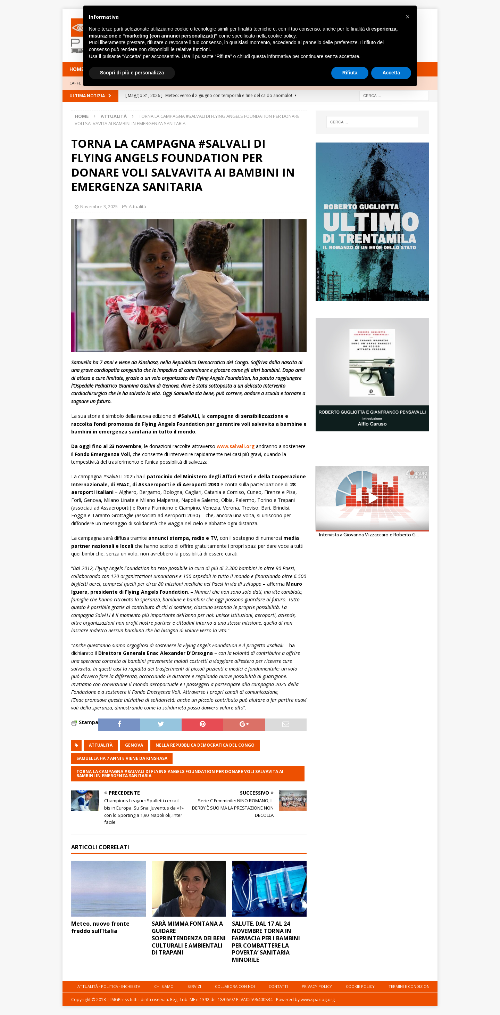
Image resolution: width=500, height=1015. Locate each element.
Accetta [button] (391, 72)
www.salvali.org (236, 446)
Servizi (194, 986)
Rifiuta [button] (350, 72)
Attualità (137, 206)
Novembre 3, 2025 (99, 206)
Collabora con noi (235, 986)
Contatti (278, 986)
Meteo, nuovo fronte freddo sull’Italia (100, 927)
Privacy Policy (317, 986)
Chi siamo (164, 986)
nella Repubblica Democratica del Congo (205, 745)
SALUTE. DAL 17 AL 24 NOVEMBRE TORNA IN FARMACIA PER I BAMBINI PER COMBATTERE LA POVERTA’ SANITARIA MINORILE (266, 942)
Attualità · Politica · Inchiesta (108, 986)
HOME (76, 69)
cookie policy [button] (281, 36)
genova (134, 745)
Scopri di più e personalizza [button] (132, 72)
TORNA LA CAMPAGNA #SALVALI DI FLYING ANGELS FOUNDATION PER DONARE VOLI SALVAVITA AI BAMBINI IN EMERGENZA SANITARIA (179, 774)
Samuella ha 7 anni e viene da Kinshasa (121, 758)
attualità (100, 745)
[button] (407, 16)
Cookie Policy (360, 986)
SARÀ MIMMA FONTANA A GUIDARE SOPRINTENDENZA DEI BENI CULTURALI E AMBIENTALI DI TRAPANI (189, 938)
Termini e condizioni (410, 986)
